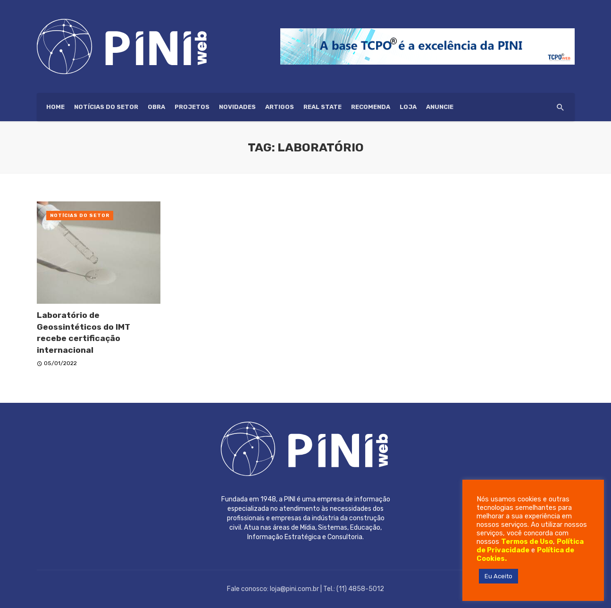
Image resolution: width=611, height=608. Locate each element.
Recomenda (370, 106)
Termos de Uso (527, 541)
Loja (408, 106)
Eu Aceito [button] (498, 576)
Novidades (237, 106)
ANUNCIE (439, 106)
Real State (322, 106)
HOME (55, 106)
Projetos (192, 106)
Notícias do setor (106, 106)
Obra (156, 106)
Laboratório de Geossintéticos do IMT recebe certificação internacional (83, 332)
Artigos (279, 106)
